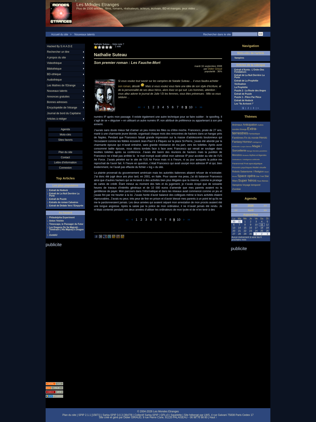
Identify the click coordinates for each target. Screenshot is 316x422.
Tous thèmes (262, 181)
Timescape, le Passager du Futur (66, 224)
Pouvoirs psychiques (242, 167)
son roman (124, 86)
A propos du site (56, 57)
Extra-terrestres (244, 131)
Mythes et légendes (257, 155)
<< (235, 205)
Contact (65, 157)
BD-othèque (54, 74)
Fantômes (238, 137)
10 (190, 107)
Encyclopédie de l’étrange (62, 107)
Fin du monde (251, 137)
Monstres (237, 155)
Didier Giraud (215, 68)
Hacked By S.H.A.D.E (59, 46)
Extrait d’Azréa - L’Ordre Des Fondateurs (249, 71)
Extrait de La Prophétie (246, 81)
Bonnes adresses (57, 102)
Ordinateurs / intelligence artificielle (246, 160)
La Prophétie (241, 87)
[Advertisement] (63, 313)
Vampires (239, 58)
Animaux (237, 124)
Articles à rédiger (57, 118)
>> (265, 205)
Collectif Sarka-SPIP (146, 415)
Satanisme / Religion (252, 171)
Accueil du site (59, 34)
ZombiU (53, 235)
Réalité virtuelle (259, 167)
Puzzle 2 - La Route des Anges (250, 91)
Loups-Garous (245, 147)
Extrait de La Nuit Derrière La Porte (64, 195)
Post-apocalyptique (253, 163)
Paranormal (237, 163)
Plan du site (65, 152)
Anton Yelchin (56, 221)
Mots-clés (65, 134)
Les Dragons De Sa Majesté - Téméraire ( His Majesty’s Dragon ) (66, 229)
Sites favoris (65, 139)
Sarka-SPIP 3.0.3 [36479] (117, 415)
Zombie (236, 189)
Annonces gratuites (58, 96)
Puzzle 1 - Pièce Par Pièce (247, 97)
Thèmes (250, 116)
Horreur (247, 141)
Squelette (176, 415)
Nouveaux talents (84, 34)
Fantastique (254, 133)
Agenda (65, 129)
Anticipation (250, 124)
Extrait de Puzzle (57, 199)
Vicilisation (240, 84)
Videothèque (54, 63)
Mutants (245, 155)
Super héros (247, 180)
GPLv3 (164, 415)
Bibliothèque (54, 68)
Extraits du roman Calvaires (63, 202)
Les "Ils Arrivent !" (243, 104)
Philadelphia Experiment (62, 217)
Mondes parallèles (260, 151)
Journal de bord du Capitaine (64, 113)
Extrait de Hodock (58, 190)
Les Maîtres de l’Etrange (61, 85)
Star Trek (260, 176)
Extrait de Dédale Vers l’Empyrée (66, 206)
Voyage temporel (251, 185)
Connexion (65, 167)
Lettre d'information (65, 162)
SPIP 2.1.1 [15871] (89, 415)
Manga (249, 151)
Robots (236, 171)
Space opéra (246, 176)
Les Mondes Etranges (97, 4)
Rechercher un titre (58, 51)
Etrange (243, 129)
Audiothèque (54, 79)
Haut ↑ (213, 417)
